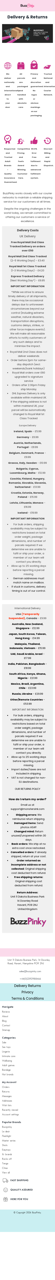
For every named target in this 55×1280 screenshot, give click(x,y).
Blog (4, 1021)
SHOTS (5, 1145)
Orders (5, 1087)
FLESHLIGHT (6, 1136)
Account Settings (10, 1114)
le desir (6, 1131)
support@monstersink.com (27, 809)
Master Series (9, 1140)
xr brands (7, 1154)
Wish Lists (6, 1105)
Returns (6, 1091)
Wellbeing (7, 1061)
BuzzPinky (7, 1127)
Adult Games (8, 1065)
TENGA (5, 1163)
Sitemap (6, 1030)
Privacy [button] (27, 992)
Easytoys (6, 1150)
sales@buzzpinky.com (30, 971)
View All (6, 1172)
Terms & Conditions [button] (27, 998)
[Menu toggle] (7, 6)
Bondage (6, 1070)
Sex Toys (6, 1047)
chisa (5, 1168)
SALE (4, 1042)
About (5, 1016)
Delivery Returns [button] (27, 985)
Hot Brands (7, 1074)
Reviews (6, 1012)
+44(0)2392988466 (30, 979)
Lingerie (6, 1051)
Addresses (7, 1101)
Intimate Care (8, 1056)
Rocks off (7, 1159)
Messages (7, 1096)
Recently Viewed (10, 1110)
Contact (6, 1025)
